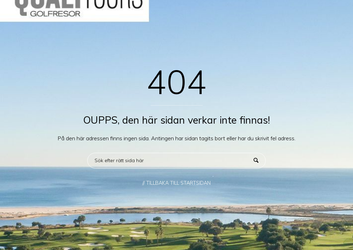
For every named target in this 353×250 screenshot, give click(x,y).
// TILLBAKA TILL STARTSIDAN (176, 183)
